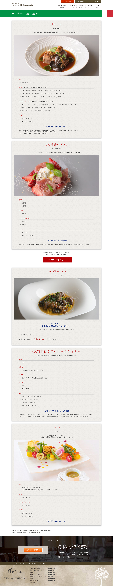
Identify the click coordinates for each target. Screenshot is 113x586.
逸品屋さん (32, 582)
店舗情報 (62, 6)
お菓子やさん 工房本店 (35, 574)
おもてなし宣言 (17, 563)
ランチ (72, 6)
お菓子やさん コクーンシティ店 (38, 576)
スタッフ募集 (26, 563)
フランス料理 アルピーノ (36, 568)
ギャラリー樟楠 (34, 580)
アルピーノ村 (42, 563)
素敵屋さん (32, 572)
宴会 (89, 6)
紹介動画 (34, 563)
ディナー (81, 6)
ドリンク (97, 6)
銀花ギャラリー (34, 578)
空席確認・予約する (33, 550)
